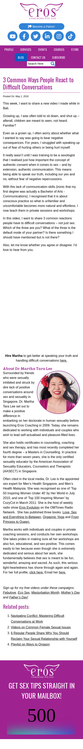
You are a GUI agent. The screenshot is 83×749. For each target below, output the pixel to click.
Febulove (9, 592)
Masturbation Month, (45, 592)
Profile (8, 49)
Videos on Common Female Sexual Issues (41, 627)
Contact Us (38, 57)
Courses (59, 49)
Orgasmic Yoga (53, 517)
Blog (21, 57)
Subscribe (58, 57)
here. (63, 360)
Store (75, 49)
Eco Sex (24, 592)
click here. (36, 572)
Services (25, 49)
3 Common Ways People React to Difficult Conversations (38, 83)
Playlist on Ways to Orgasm (30, 644)
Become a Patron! (41, 26)
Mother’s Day (70, 592)
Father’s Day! (18, 597)
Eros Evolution (29, 507)
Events (42, 49)
